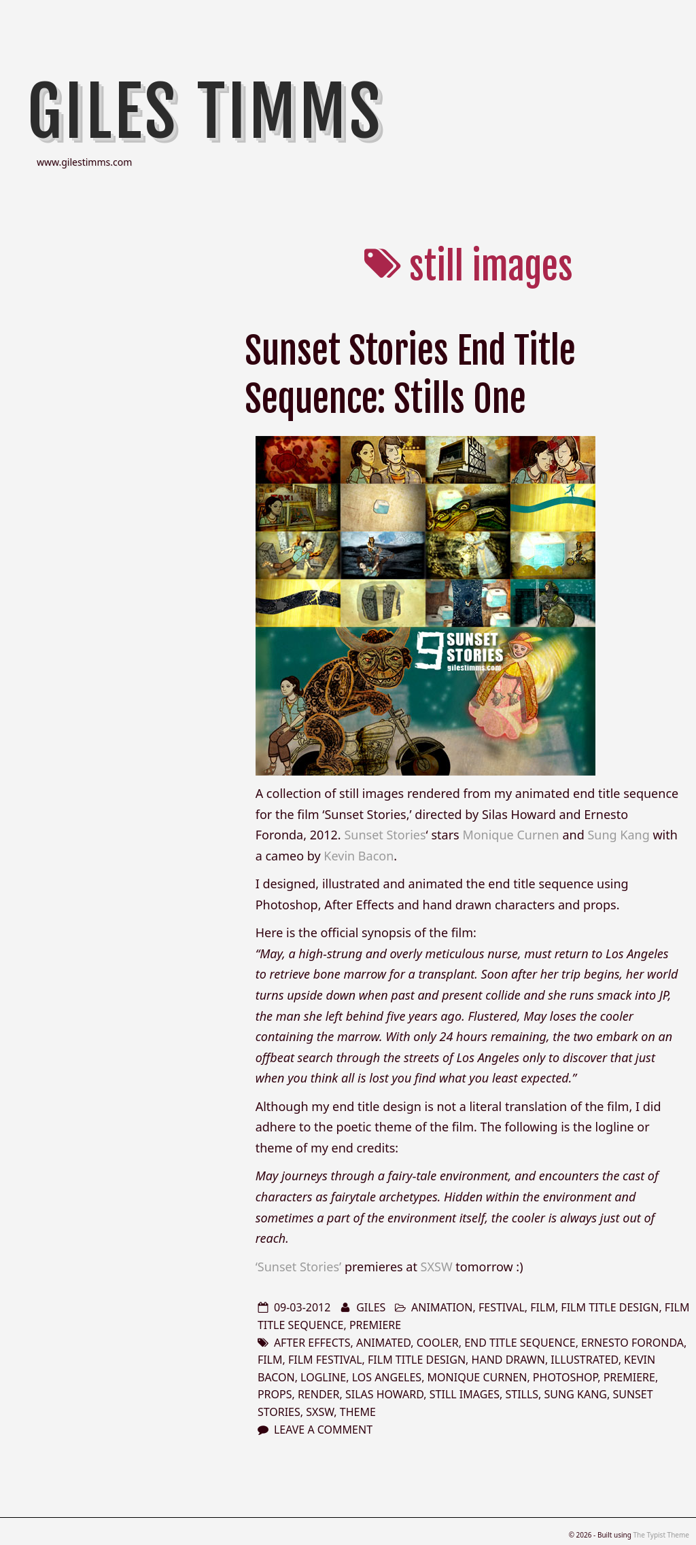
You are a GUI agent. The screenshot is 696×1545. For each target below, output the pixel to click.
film (542, 1307)
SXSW (437, 1266)
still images (465, 1394)
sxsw (320, 1411)
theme (358, 1411)
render (319, 1394)
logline (323, 1377)
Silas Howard (384, 1394)
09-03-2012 (302, 1307)
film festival (325, 1359)
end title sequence (520, 1342)
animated (383, 1342)
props (275, 1394)
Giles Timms (205, 112)
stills (521, 1394)
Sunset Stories (384, 834)
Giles (370, 1307)
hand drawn (508, 1359)
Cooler (438, 1342)
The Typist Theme (661, 1535)
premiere (375, 1324)
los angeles (387, 1377)
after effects (312, 1342)
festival (501, 1307)
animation (441, 1307)
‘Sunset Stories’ (299, 1266)
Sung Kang (618, 834)
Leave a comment (323, 1429)
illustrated (584, 1359)
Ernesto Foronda (632, 1342)
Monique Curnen (510, 834)
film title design (610, 1307)
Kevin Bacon (359, 856)
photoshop (565, 1377)
